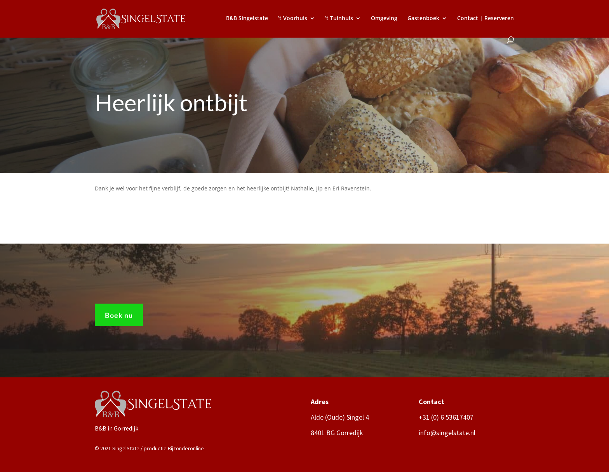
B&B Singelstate (247, 19)
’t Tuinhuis (339, 19)
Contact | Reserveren (485, 19)
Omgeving (384, 19)
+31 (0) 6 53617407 (446, 417)
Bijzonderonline (186, 448)
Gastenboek (423, 19)
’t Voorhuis (292, 19)
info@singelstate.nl (447, 432)
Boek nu (119, 318)
